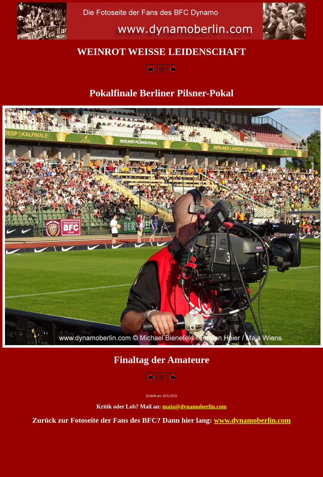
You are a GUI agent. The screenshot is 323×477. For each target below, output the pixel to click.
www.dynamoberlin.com (252, 420)
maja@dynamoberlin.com (194, 406)
